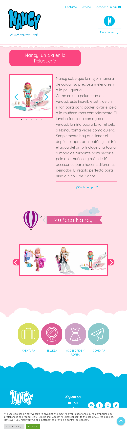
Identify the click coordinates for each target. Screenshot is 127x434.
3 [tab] (31, 119)
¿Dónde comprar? (87, 187)
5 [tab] (41, 119)
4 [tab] (36, 119)
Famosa (86, 7)
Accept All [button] (33, 426)
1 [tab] (21, 119)
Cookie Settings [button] (14, 426)
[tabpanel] (31, 96)
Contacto (71, 7)
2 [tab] (26, 119)
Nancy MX (24, 22)
